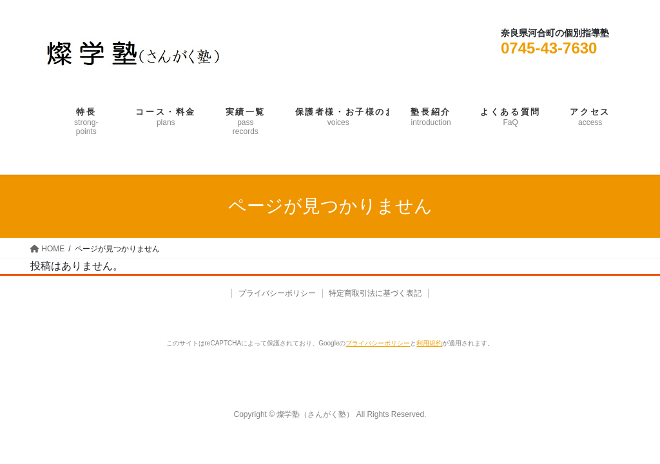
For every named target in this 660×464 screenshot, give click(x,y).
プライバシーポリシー (276, 293)
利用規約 (429, 343)
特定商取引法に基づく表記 (377, 293)
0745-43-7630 (549, 48)
